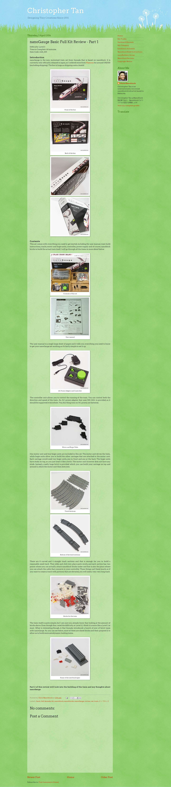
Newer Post (33, 777)
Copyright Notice (125, 61)
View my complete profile (128, 106)
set (92, 701)
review (87, 701)
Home (70, 777)
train (96, 701)
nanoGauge (79, 701)
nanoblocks (69, 701)
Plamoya (90, 63)
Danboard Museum (126, 42)
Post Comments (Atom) (49, 782)
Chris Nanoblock (128, 83)
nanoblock (58, 701)
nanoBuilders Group (126, 55)
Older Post (107, 777)
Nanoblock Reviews (126, 58)
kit (53, 701)
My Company (123, 45)
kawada (48, 701)
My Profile (122, 39)
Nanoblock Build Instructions (130, 52)
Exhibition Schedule (126, 49)
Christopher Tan (55, 10)
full (42, 701)
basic (38, 701)
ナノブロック (104, 701)
